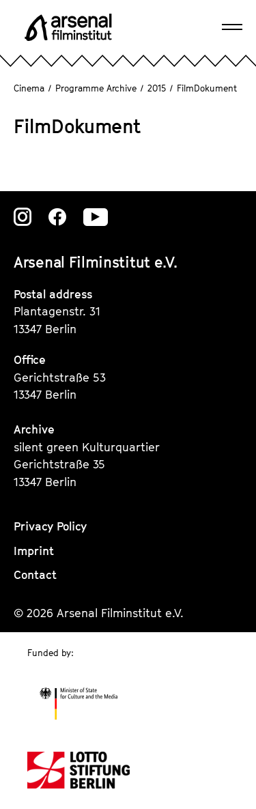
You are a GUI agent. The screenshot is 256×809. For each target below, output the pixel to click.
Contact (35, 575)
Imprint (34, 551)
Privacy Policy (50, 526)
